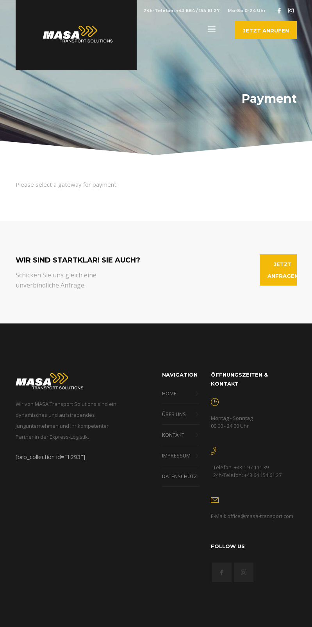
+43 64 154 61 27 (263, 475)
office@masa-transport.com (260, 516)
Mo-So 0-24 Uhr (247, 10)
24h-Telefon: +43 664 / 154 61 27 (181, 10)
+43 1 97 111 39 (251, 467)
